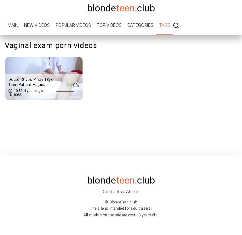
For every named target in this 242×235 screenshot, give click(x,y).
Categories (140, 25)
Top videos (109, 25)
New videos (37, 25)
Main (13, 25)
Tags (164, 25)
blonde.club (121, 8)
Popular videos (73, 25)
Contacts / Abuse (121, 191)
